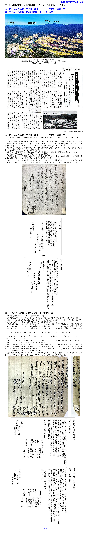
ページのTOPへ (44, 528)
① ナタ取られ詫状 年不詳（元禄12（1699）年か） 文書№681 (35, 9)
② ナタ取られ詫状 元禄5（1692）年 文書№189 (29, 12)
